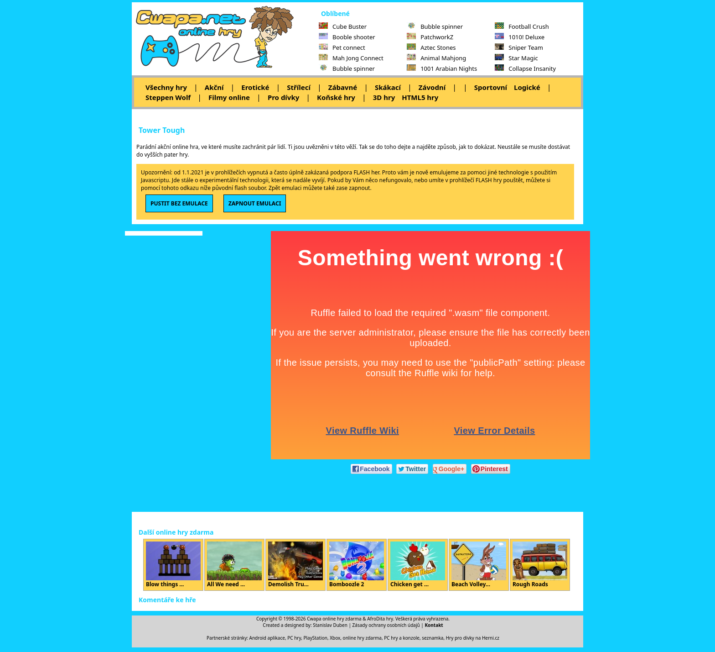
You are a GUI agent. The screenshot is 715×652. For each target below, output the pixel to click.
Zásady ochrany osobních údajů (386, 625)
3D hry (384, 97)
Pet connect (342, 47)
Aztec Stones (431, 47)
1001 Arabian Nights (442, 68)
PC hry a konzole (402, 638)
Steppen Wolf (168, 97)
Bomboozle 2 (356, 565)
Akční (214, 87)
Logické (527, 87)
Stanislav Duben (330, 625)
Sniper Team (519, 47)
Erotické (255, 87)
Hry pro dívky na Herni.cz (472, 638)
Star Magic (516, 58)
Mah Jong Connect (351, 58)
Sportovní (490, 87)
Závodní (432, 87)
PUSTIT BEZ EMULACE (179, 203)
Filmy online (229, 97)
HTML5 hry (420, 97)
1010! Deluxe (519, 37)
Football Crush (522, 26)
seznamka (432, 638)
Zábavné (342, 87)
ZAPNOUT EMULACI (254, 203)
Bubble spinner (347, 68)
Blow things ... (173, 565)
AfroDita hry (380, 618)
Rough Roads (540, 565)
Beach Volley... (478, 565)
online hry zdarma (362, 638)
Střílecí (299, 87)
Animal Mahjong (436, 58)
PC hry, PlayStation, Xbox (313, 638)
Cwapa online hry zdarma (334, 618)
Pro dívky (283, 97)
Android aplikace (267, 638)
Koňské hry (336, 97)
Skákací (388, 87)
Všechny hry (166, 87)
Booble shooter (347, 37)
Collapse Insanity (525, 68)
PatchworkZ (430, 37)
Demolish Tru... (295, 565)
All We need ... (234, 565)
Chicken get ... (417, 565)
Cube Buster (343, 26)
